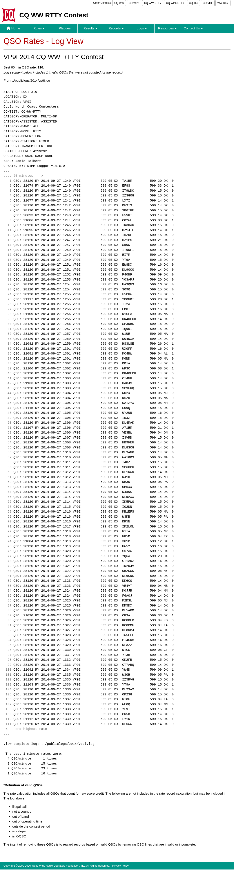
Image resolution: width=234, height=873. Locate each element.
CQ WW (119, 3)
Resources (167, 28)
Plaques (65, 28)
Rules (39, 28)
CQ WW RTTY (152, 3)
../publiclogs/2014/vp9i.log (31, 80)
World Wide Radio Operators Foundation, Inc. (58, 865)
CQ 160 (193, 3)
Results (90, 28)
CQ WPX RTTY (175, 3)
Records (116, 28)
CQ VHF (208, 3)
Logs (142, 28)
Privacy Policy (120, 865)
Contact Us (193, 28)
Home (13, 28)
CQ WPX (134, 3)
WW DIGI (223, 3)
